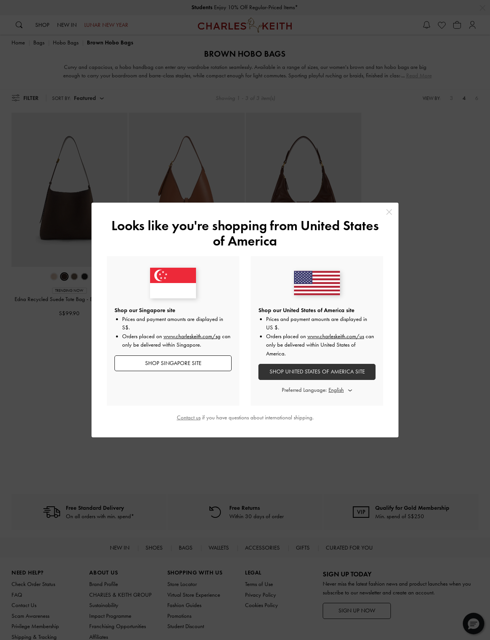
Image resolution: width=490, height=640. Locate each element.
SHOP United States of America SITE (317, 371)
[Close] (389, 212)
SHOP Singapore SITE (173, 363)
